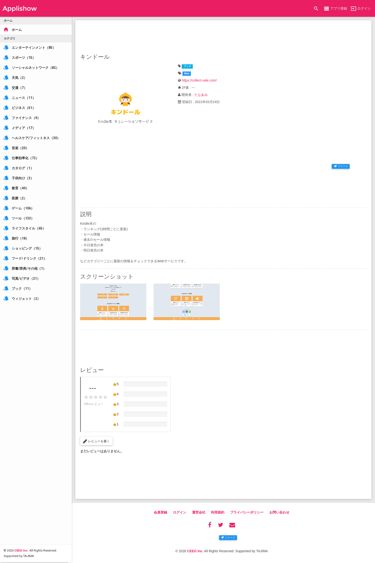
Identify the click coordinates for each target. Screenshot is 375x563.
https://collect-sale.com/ (199, 80)
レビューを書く (96, 441)
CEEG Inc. (21, 522)
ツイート (341, 166)
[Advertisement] (223, 36)
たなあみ (201, 95)
